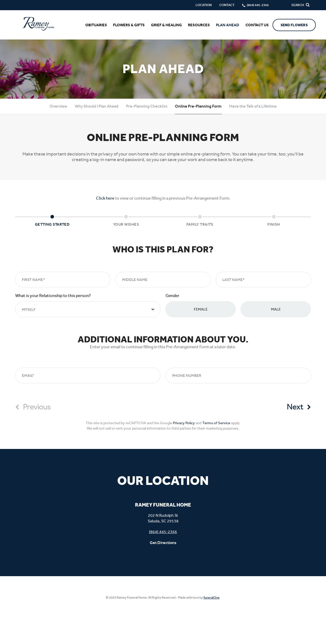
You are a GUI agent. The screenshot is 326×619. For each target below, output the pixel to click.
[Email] (87, 375)
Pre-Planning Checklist (146, 106)
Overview (58, 106)
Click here (105, 198)
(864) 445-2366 (163, 531)
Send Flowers (294, 25)
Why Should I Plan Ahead (96, 106)
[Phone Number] (238, 375)
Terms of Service (216, 423)
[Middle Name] (162, 280)
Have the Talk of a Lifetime (253, 106)
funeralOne (211, 597)
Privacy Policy (184, 423)
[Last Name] (263, 280)
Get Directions (163, 542)
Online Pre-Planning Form (198, 106)
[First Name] (62, 280)
